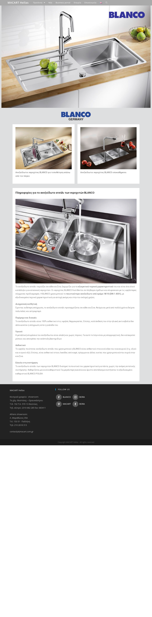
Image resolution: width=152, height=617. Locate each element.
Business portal (18, 68)
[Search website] (106, 2)
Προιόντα (15, 21)
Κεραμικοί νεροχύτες (27, 46)
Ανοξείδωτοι (87, 172)
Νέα (13, 65)
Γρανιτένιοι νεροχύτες (28, 28)
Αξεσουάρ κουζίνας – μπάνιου (27, 56)
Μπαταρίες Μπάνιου (23, 53)
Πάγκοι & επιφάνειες (23, 62)
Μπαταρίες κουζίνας (23, 49)
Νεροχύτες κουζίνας (23, 24)
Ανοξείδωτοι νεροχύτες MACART (33, 43)
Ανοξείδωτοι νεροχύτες (29, 31)
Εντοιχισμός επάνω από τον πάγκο (40, 37)
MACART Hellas (18, 2)
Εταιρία (15, 71)
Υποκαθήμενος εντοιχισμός (37, 40)
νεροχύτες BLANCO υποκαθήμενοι (110, 172)
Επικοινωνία (17, 74)
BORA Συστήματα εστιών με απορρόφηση (32, 59)
